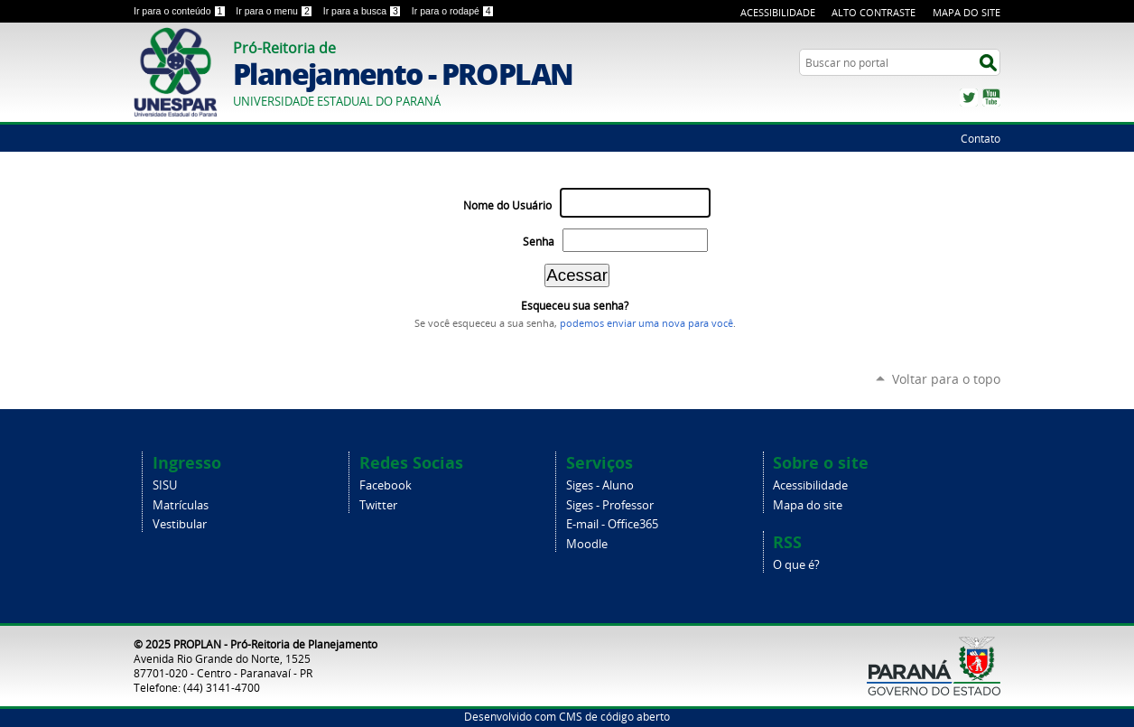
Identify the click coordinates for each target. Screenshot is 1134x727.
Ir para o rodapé (453, 10)
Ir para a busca (363, 10)
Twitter (969, 98)
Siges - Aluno (600, 485)
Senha (538, 241)
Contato (980, 138)
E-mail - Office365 (612, 524)
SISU (165, 485)
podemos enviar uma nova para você (646, 323)
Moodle (587, 544)
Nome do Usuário (507, 205)
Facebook (385, 485)
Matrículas (181, 505)
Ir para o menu (275, 10)
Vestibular (180, 524)
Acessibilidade (777, 12)
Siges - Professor (610, 505)
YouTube (991, 98)
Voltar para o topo (946, 378)
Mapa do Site (966, 12)
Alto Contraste (874, 12)
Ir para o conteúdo (181, 10)
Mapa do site (807, 505)
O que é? (796, 565)
